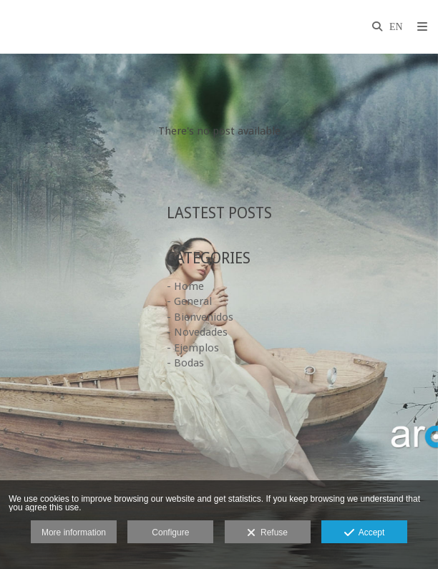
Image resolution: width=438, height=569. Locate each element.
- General (189, 301)
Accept (364, 533)
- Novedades (197, 332)
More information (74, 532)
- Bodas (185, 362)
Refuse (267, 533)
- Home (185, 286)
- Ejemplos (193, 347)
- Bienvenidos (200, 317)
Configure (170, 532)
